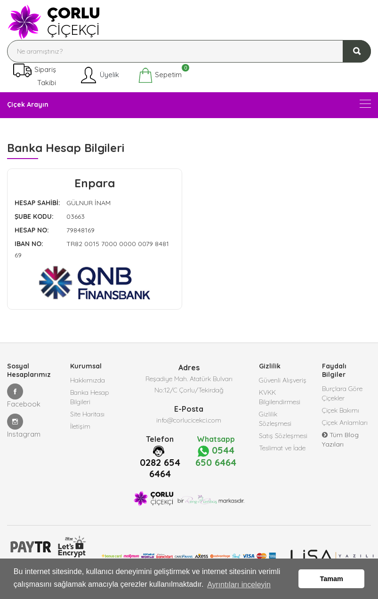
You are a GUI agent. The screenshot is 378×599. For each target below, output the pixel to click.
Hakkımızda (87, 380)
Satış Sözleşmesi (283, 435)
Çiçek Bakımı (340, 410)
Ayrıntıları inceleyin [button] (239, 584)
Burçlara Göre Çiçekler (342, 393)
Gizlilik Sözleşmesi (275, 419)
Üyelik (99, 75)
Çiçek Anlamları (345, 422)
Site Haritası (87, 414)
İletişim (80, 426)
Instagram (23, 426)
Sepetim (160, 75)
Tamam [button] (331, 579)
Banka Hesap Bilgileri (89, 397)
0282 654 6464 (160, 468)
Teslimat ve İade (282, 448)
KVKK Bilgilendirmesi (279, 397)
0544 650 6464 (215, 456)
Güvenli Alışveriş (282, 380)
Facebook (23, 395)
